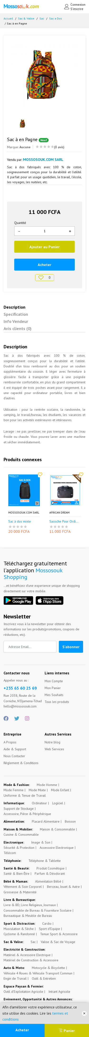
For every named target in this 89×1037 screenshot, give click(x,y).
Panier (67, 1030)
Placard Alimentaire (46, 821)
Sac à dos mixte (19, 521)
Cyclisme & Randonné (19, 934)
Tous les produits (57, 702)
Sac (41, 18)
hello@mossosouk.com (20, 706)
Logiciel (57, 803)
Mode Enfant (60, 790)
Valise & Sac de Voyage (58, 942)
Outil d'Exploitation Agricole (23, 991)
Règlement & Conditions (21, 763)
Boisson (70, 821)
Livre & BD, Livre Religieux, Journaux (30, 905)
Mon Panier (53, 688)
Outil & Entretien (44, 978)
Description (14, 307)
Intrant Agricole (59, 991)
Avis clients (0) (18, 328)
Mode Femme (13, 790)
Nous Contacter (14, 756)
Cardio (47, 923)
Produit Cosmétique (51, 868)
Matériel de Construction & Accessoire (31, 960)
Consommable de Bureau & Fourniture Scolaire (37, 910)
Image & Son (40, 842)
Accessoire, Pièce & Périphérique (27, 814)
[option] (44, 74)
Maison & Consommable (57, 829)
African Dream (59, 512)
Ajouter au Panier (44, 246)
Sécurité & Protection (19, 847)
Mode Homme (47, 785)
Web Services (54, 749)
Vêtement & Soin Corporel (23, 886)
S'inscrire (76, 9)
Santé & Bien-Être (16, 873)
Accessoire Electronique (57, 847)
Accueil (8, 18)
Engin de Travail (15, 978)
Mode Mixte (37, 790)
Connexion (77, 4)
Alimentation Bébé (48, 881)
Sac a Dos (55, 18)
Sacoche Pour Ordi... (63, 521)
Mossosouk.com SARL (23, 512)
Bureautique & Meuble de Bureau (28, 916)
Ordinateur (39, 803)
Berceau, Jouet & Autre (63, 886)
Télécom (10, 853)
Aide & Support (15, 749)
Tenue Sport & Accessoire (59, 934)
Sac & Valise (26, 18)
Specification (16, 314)
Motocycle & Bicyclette (48, 968)
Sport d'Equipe (49, 929)
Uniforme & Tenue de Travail (25, 795)
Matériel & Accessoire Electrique (27, 955)
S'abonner (71, 646)
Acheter (22, 1029)
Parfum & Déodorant (50, 873)
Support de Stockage (19, 808)
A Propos (10, 742)
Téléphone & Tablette (44, 861)
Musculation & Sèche (19, 929)
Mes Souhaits (54, 695)
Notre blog (52, 742)
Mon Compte (54, 681)
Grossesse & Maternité (20, 892)
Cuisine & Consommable (21, 834)
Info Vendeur (16, 321)
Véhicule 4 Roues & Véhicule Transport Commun (38, 973)
